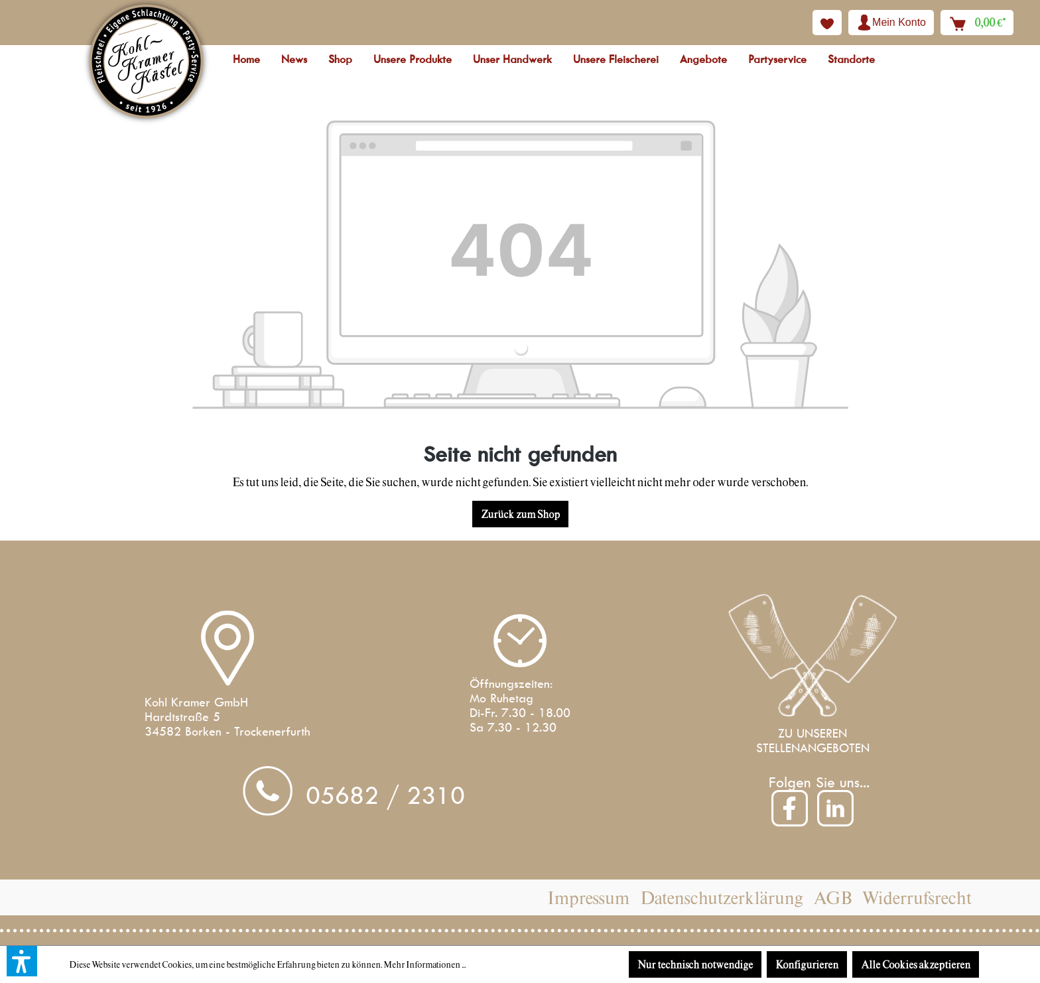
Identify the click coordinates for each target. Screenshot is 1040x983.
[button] (22, 961)
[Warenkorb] (977, 22)
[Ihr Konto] (891, 22)
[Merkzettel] (827, 22)
